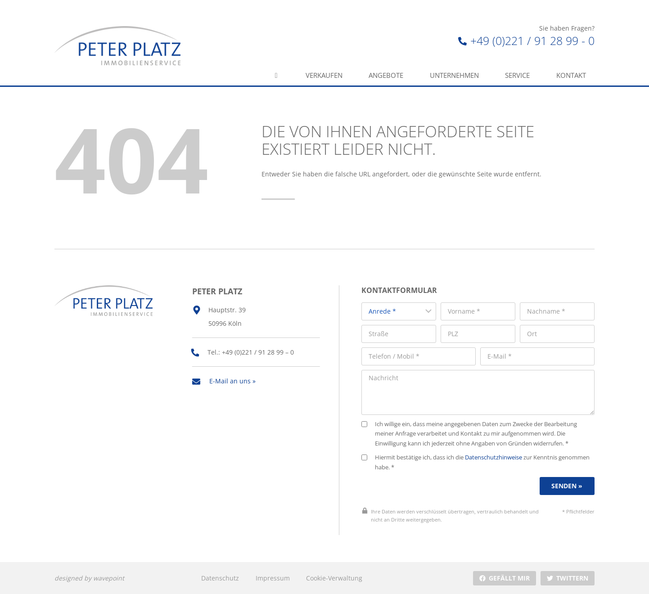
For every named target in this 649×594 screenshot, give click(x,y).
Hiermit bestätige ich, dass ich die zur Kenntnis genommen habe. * (476, 462)
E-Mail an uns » (232, 380)
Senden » (567, 486)
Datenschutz (220, 577)
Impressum (273, 577)
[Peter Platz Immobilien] (117, 45)
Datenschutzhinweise (494, 457)
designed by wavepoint (89, 577)
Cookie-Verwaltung (334, 577)
